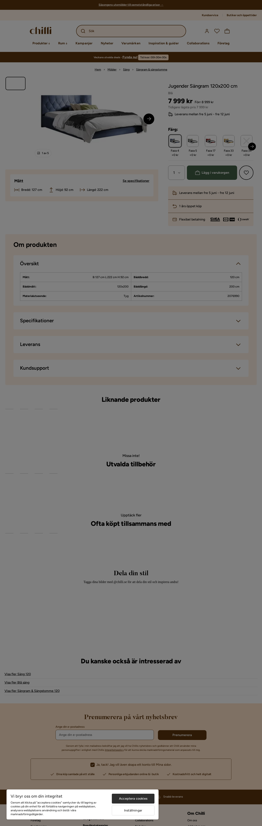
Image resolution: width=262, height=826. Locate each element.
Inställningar (133, 810)
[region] (83, 804)
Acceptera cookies (133, 798)
